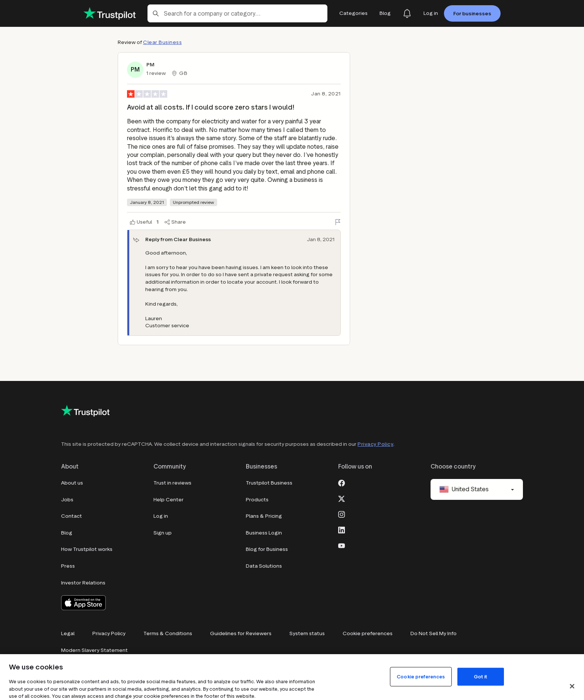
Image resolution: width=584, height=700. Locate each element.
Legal (67, 633)
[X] (341, 498)
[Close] (572, 686)
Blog (66, 533)
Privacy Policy (375, 444)
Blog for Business (267, 549)
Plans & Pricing (264, 516)
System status (307, 633)
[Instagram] (341, 513)
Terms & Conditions (167, 633)
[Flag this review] (338, 222)
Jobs (67, 499)
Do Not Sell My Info (433, 633)
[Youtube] (341, 545)
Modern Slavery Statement (94, 650)
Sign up (162, 533)
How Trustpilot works (86, 549)
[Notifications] (407, 13)
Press (68, 566)
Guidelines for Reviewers (241, 633)
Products (257, 499)
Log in (160, 516)
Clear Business (162, 42)
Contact (71, 516)
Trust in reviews (172, 483)
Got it (481, 676)
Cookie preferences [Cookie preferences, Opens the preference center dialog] (421, 676)
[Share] (175, 222)
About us (72, 483)
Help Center (168, 499)
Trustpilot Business (269, 483)
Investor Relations (83, 583)
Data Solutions (264, 566)
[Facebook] (341, 482)
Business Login (264, 533)
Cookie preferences (368, 633)
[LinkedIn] (341, 529)
